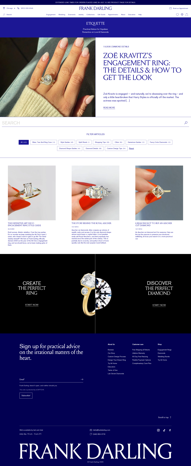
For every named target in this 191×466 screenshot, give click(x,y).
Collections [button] (90, 14)
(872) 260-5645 (27, 8)
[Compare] (182, 14)
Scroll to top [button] (165, 417)
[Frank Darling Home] (95, 8)
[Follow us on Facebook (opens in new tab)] (170, 432)
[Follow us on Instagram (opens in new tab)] (158, 432)
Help (140, 14)
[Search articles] (95, 123)
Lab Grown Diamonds (116, 374)
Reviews (111, 350)
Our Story (111, 353)
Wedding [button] (61, 14)
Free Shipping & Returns (141, 350)
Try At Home (112, 363)
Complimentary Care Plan (141, 363)
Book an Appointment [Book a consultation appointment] (180, 8)
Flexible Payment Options (141, 360)
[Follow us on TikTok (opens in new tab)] (164, 432)
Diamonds (161, 353)
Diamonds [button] (72, 14)
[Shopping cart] (186, 14)
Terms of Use (112, 370)
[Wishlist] (177, 14)
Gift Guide (101, 14)
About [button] (123, 14)
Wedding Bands (164, 356)
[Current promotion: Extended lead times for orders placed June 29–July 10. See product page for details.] (95, 2)
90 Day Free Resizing (140, 356)
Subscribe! (26, 395)
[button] (9, 8)
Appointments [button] (113, 14)
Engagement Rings (165, 350)
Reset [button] (131, 148)
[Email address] (51, 379)
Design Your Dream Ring (117, 360)
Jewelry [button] (81, 14)
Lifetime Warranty (138, 353)
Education (131, 14)
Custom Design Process (117, 356)
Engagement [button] (51, 14)
